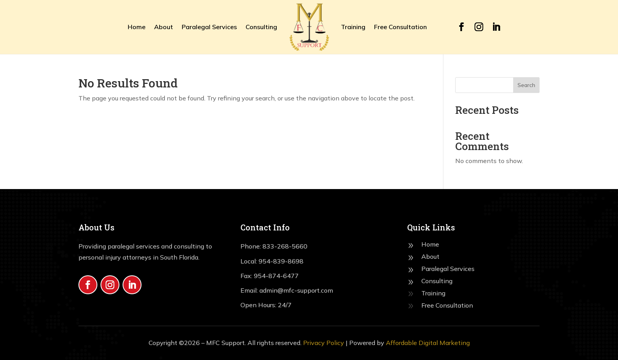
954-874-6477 (276, 276)
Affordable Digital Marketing (428, 343)
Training (353, 27)
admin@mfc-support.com (295, 290)
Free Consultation (400, 27)
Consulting (261, 27)
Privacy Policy (323, 343)
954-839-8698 (281, 261)
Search (526, 85)
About (163, 27)
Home (136, 27)
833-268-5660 (284, 246)
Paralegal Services (209, 27)
